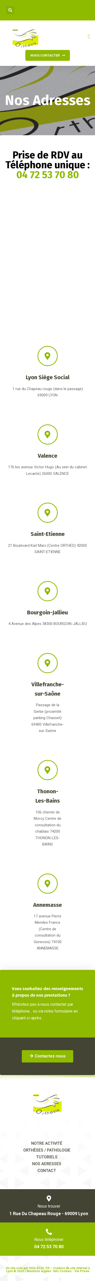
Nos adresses (46, 1163)
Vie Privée (81, 1271)
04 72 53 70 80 (47, 175)
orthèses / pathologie (46, 1150)
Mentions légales (39, 1271)
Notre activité (46, 1143)
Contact (46, 1170)
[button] (10, 10)
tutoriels (47, 1157)
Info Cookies (62, 1271)
